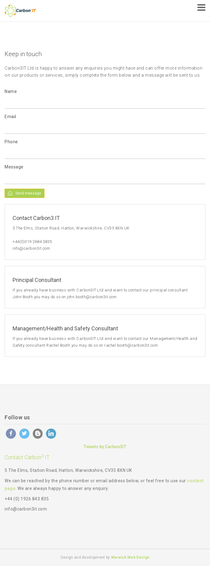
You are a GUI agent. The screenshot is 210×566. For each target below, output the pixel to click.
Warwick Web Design (130, 557)
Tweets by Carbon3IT (105, 446)
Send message (24, 193)
